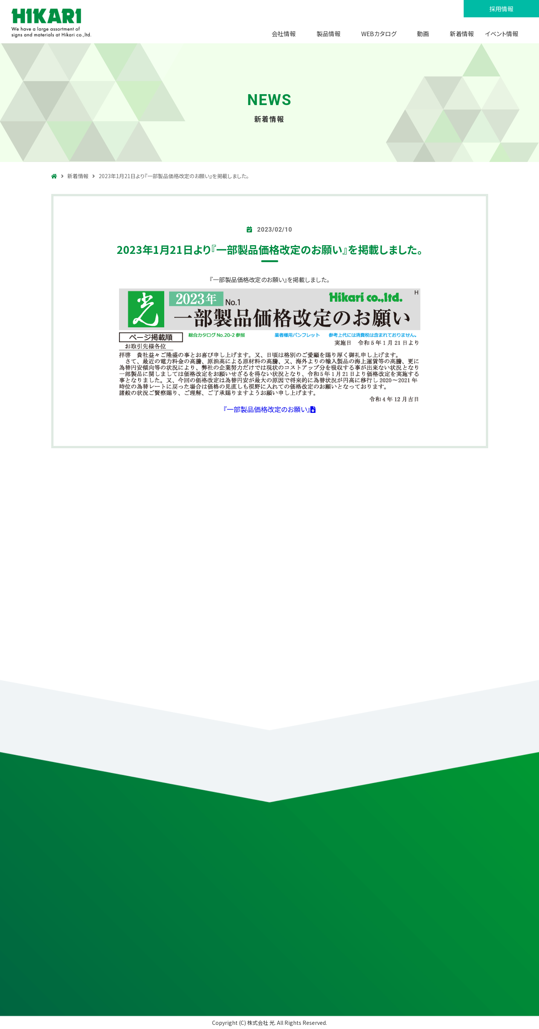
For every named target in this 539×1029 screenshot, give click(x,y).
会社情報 (284, 33)
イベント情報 (501, 33)
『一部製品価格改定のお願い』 (269, 409)
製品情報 (328, 33)
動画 (423, 33)
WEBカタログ (378, 33)
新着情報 (462, 33)
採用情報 (501, 8)
